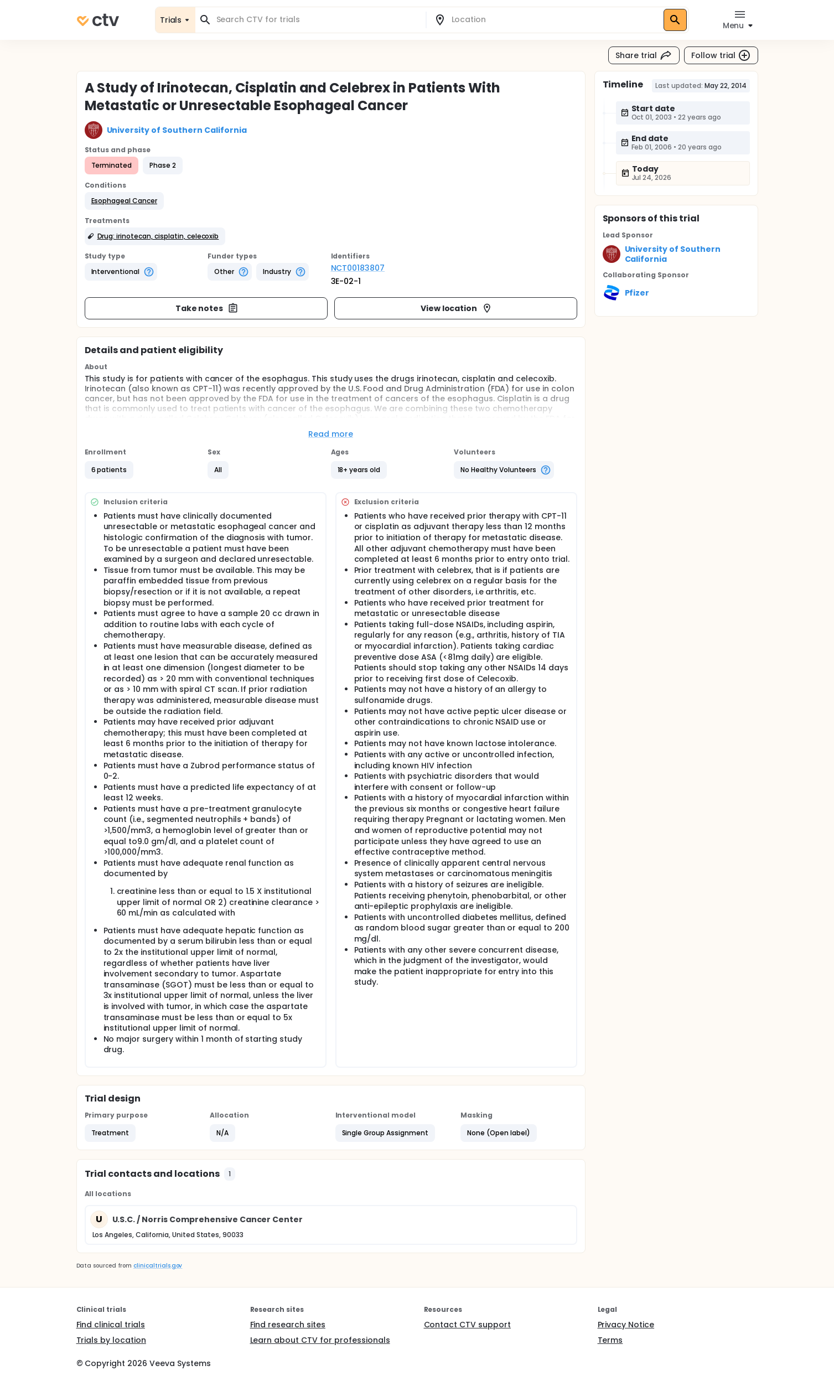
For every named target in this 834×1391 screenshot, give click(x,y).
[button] (124, 201)
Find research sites (287, 1325)
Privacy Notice (626, 1325)
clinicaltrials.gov (157, 1265)
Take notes (207, 308)
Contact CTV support (467, 1325)
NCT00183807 (358, 268)
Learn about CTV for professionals (320, 1340)
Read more (330, 434)
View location (457, 308)
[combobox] (317, 19)
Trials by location (111, 1340)
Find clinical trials (110, 1325)
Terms (610, 1340)
